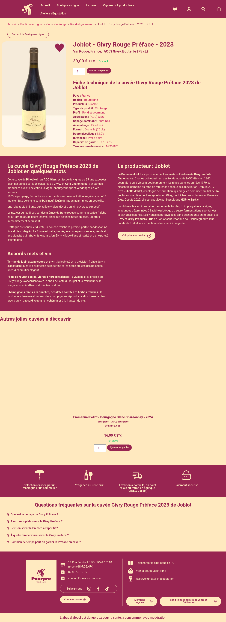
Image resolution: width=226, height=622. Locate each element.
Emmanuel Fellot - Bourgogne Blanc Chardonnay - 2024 (113, 417)
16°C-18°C (112, 146)
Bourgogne (91, 100)
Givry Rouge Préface (158, 82)
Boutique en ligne (68, 5)
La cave (91, 5)
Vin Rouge (81, 51)
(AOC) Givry (111, 51)
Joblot (80, 87)
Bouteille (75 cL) (135, 51)
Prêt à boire (95, 138)
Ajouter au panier (97, 70)
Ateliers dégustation (53, 13)
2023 (188, 82)
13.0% (100, 133)
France (95, 51)
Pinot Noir (104, 121)
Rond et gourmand (93, 112)
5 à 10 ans (105, 142)
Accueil (45, 5)
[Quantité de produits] (78, 70)
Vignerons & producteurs (118, 5)
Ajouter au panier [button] (119, 447)
